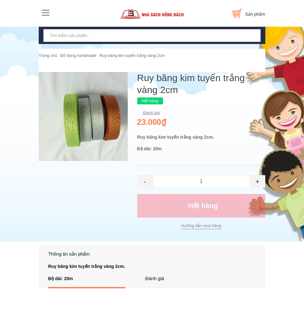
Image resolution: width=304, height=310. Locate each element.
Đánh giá (151, 112)
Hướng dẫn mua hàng (201, 225)
